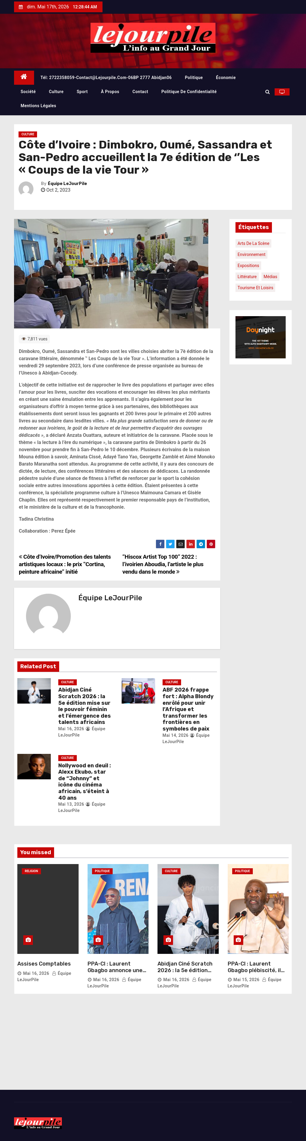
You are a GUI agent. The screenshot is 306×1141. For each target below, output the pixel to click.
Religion (31, 871)
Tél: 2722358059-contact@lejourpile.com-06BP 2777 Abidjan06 (106, 77)
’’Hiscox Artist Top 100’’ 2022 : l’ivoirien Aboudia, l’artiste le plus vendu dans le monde (163, 564)
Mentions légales (38, 105)
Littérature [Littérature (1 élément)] (247, 276)
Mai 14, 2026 (176, 735)
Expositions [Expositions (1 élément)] (248, 265)
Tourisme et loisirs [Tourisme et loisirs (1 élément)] (255, 287)
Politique (194, 77)
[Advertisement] (153, 1045)
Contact (140, 91)
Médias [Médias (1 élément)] (270, 276)
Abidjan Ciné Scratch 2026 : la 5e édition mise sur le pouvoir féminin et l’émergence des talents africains (84, 706)
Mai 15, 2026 (246, 979)
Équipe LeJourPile (67, 183)
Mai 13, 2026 (71, 804)
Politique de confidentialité (189, 91)
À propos (110, 91)
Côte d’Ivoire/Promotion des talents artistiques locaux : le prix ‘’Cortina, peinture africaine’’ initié (65, 564)
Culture (56, 91)
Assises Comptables (44, 963)
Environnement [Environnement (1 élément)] (251, 254)
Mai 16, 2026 (71, 728)
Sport (82, 91)
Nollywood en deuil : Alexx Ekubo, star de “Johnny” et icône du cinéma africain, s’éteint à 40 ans (84, 781)
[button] (267, 92)
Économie (226, 77)
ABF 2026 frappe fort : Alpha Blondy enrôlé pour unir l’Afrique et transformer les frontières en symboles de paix (188, 709)
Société (28, 91)
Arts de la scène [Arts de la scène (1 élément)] (253, 243)
